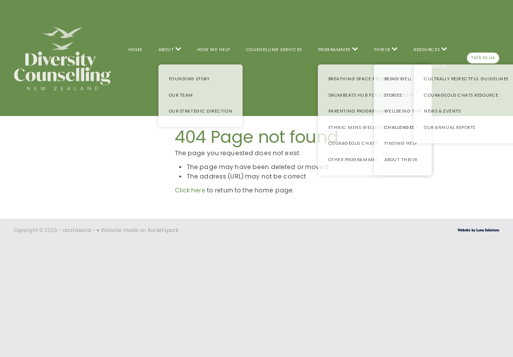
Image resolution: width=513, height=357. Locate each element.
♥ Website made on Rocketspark (137, 231)
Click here (190, 191)
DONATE (437, 66)
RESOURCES (430, 50)
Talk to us (483, 57)
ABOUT (169, 50)
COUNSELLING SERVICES (274, 50)
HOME (135, 50)
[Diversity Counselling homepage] (62, 58)
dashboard (77, 231)
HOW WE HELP (213, 50)
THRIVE (386, 50)
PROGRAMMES (338, 50)
